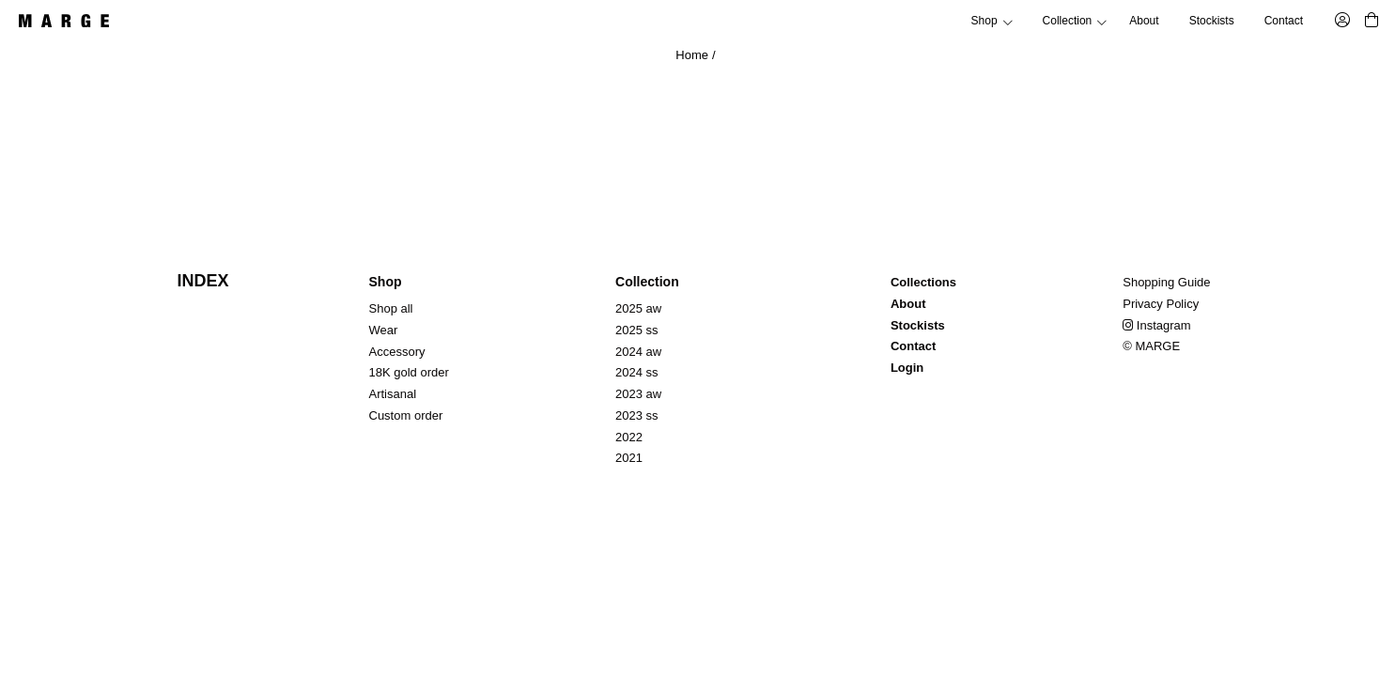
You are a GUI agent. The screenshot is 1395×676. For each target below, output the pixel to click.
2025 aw (638, 308)
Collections (923, 282)
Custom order (406, 415)
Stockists (1211, 20)
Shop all (391, 308)
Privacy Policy (1161, 304)
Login (907, 368)
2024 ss (637, 372)
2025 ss (637, 330)
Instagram (1156, 325)
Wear (383, 330)
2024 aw (638, 352)
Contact (1283, 20)
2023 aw (638, 394)
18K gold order (409, 372)
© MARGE (1151, 346)
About (1143, 20)
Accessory (397, 352)
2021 (629, 458)
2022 (629, 437)
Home (691, 55)
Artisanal (393, 394)
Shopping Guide (1166, 282)
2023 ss (637, 415)
